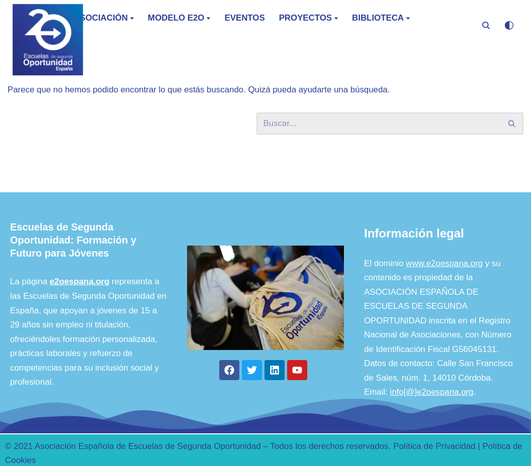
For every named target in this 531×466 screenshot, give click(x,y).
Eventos (246, 18)
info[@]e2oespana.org (432, 425)
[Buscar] (486, 25)
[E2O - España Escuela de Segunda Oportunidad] (48, 39)
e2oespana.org (80, 313)
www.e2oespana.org (445, 295)
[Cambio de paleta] (509, 25)
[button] (133, 18)
